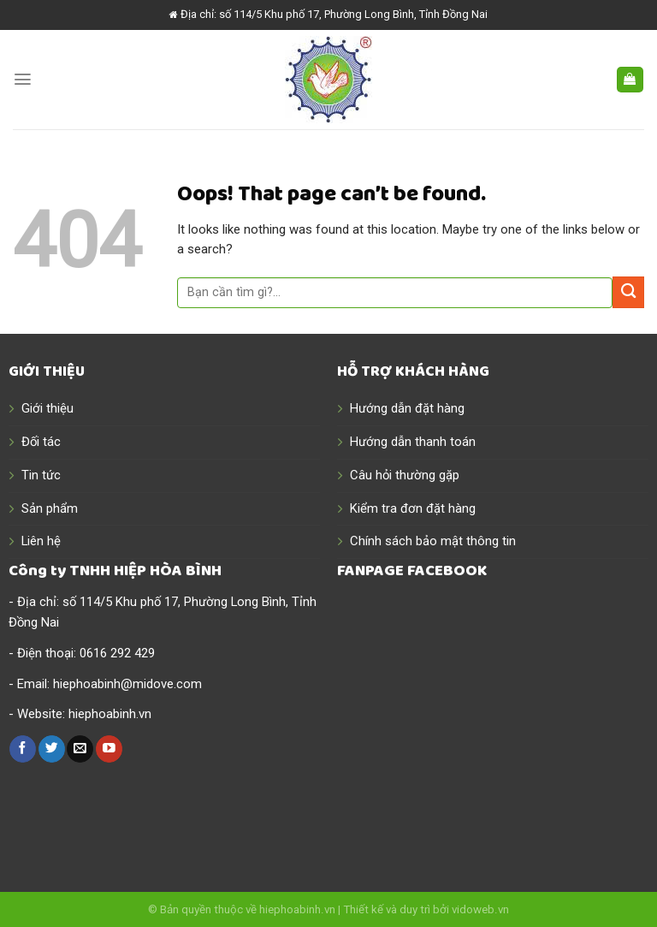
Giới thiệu (47, 408)
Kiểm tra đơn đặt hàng (413, 508)
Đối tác (41, 441)
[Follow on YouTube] (109, 748)
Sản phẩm (49, 508)
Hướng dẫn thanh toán (413, 441)
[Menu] (23, 79)
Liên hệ (41, 541)
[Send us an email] (80, 748)
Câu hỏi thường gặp (404, 475)
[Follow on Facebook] (22, 748)
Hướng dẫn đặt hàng (407, 408)
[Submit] (628, 292)
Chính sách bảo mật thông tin (433, 541)
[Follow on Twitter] (51, 748)
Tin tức (41, 475)
